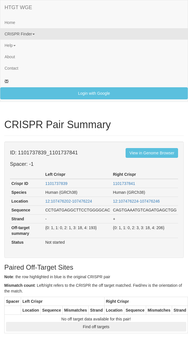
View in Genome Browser (151, 153)
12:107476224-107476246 (136, 201)
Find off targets (96, 326)
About (10, 57)
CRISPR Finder (20, 34)
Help (10, 45)
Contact (11, 68)
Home (10, 22)
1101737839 (56, 183)
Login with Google (94, 93)
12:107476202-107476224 (68, 201)
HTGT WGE (18, 7)
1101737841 (124, 183)
